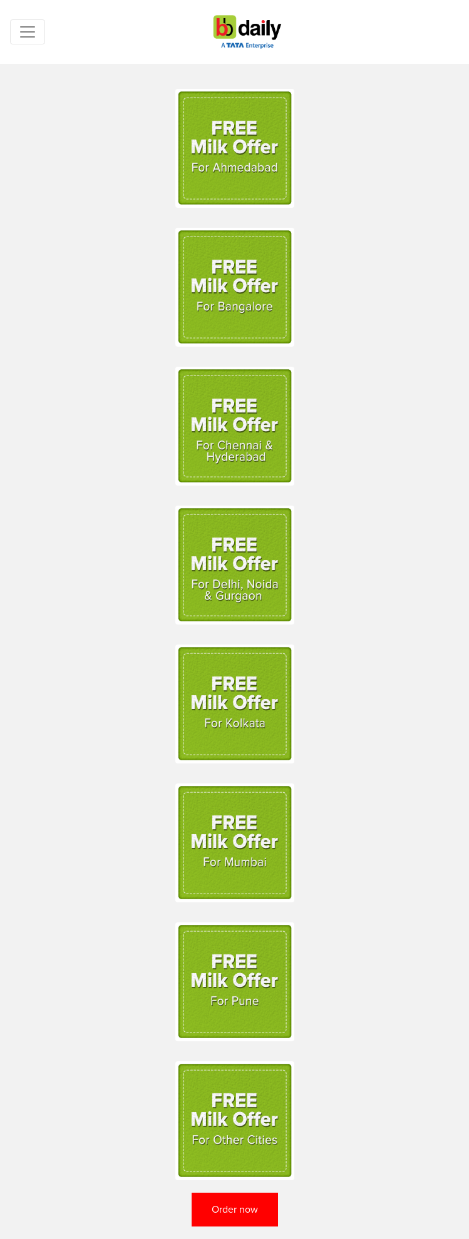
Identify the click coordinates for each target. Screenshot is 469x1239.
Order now (235, 1209)
